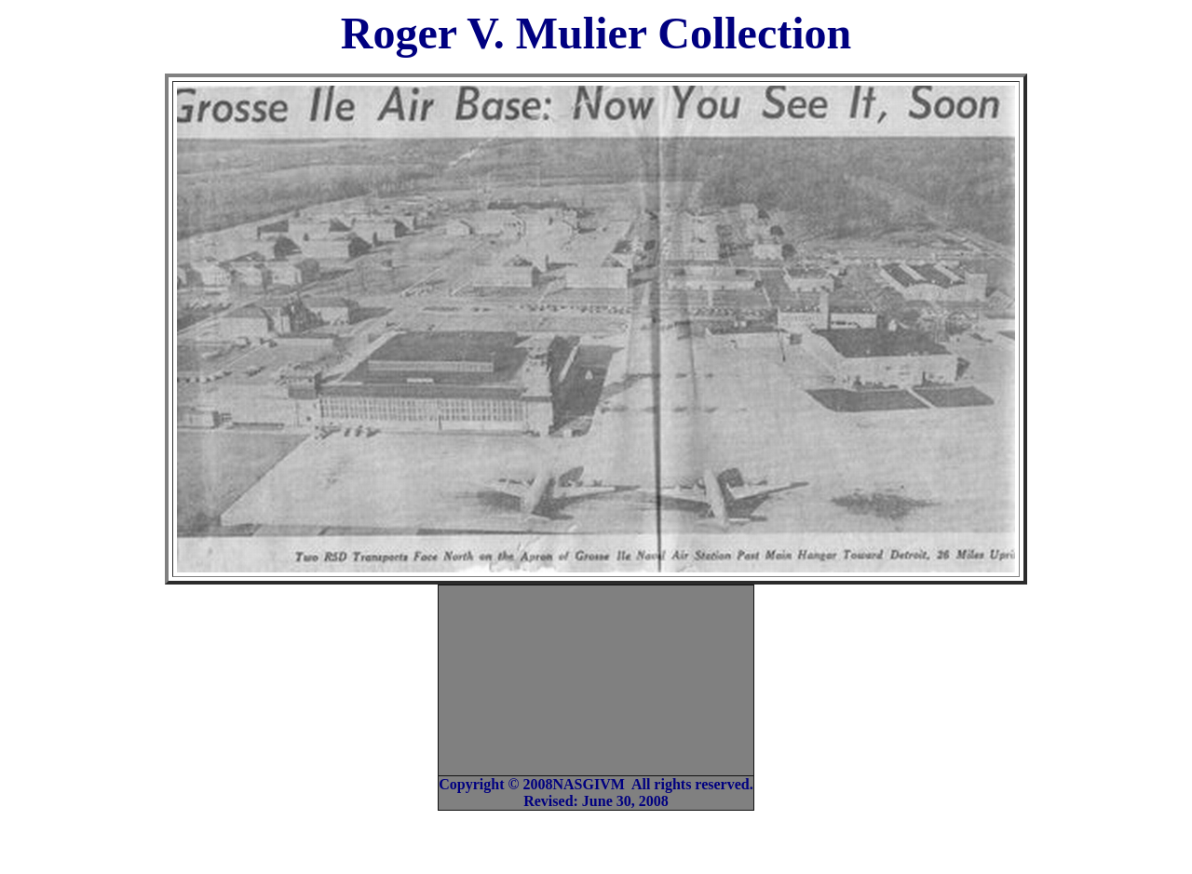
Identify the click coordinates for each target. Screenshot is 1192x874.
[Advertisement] (600, 678)
